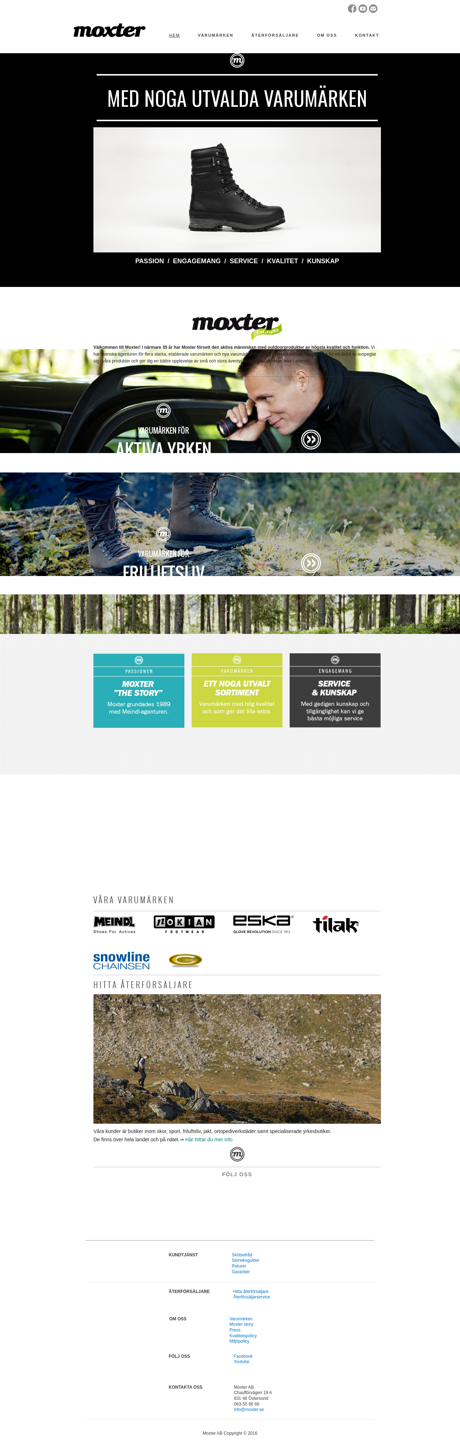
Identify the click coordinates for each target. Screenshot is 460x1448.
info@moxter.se (249, 1409)
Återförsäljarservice (251, 1296)
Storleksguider (245, 1260)
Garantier (241, 1271)
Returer (239, 1266)
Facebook (243, 1356)
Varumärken (240, 1318)
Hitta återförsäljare (250, 1291)
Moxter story (241, 1324)
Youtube (241, 1361)
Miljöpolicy (239, 1341)
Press (234, 1330)
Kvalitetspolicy (243, 1335)
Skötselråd (242, 1254)
